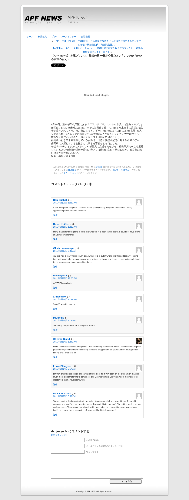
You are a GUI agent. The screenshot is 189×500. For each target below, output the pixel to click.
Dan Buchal (60, 200)
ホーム (30, 36)
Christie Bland (61, 339)
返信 (55, 215)
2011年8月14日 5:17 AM (64, 369)
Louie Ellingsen (62, 366)
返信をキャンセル (59, 435)
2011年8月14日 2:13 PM (64, 320)
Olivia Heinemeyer (64, 248)
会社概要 (85, 36)
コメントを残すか (121, 170)
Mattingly (58, 317)
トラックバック (71, 173)
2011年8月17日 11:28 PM (65, 278)
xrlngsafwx (59, 296)
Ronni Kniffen (61, 224)
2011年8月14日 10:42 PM (65, 299)
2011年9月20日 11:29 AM (65, 203)
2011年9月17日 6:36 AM (64, 251)
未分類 (99, 167)
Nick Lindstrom (62, 393)
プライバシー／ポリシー (63, 36)
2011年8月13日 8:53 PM (64, 396)
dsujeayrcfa (60, 275)
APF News (94, 21)
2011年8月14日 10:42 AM (65, 342)
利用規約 (42, 36)
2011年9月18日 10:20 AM (65, 227)
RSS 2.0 (72, 170)
